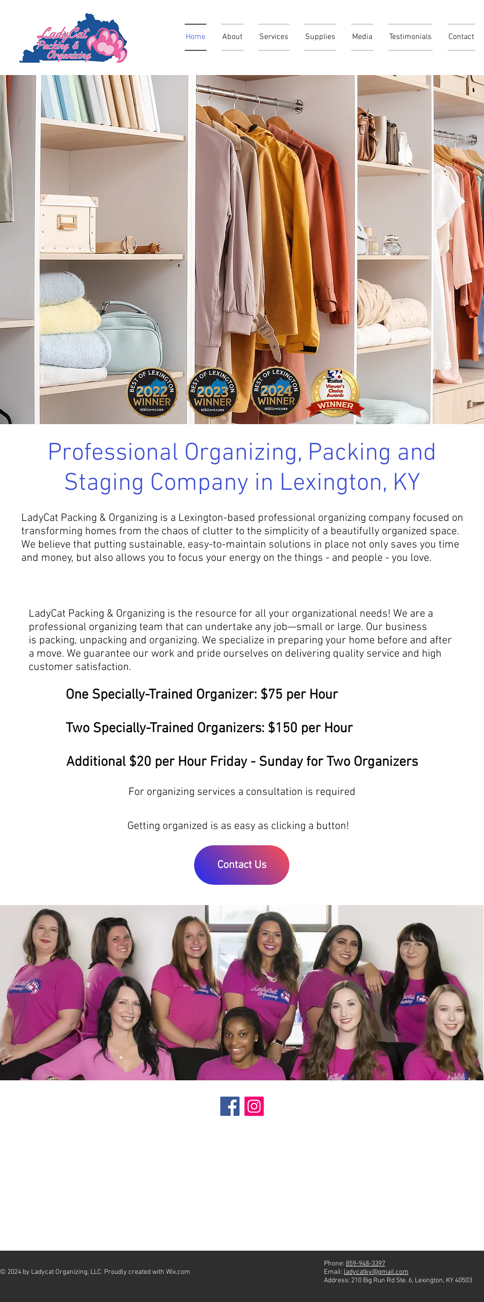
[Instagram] (254, 1106)
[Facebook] (230, 1106)
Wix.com (178, 1272)
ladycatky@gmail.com (376, 1272)
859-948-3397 (365, 1264)
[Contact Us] (241, 865)
